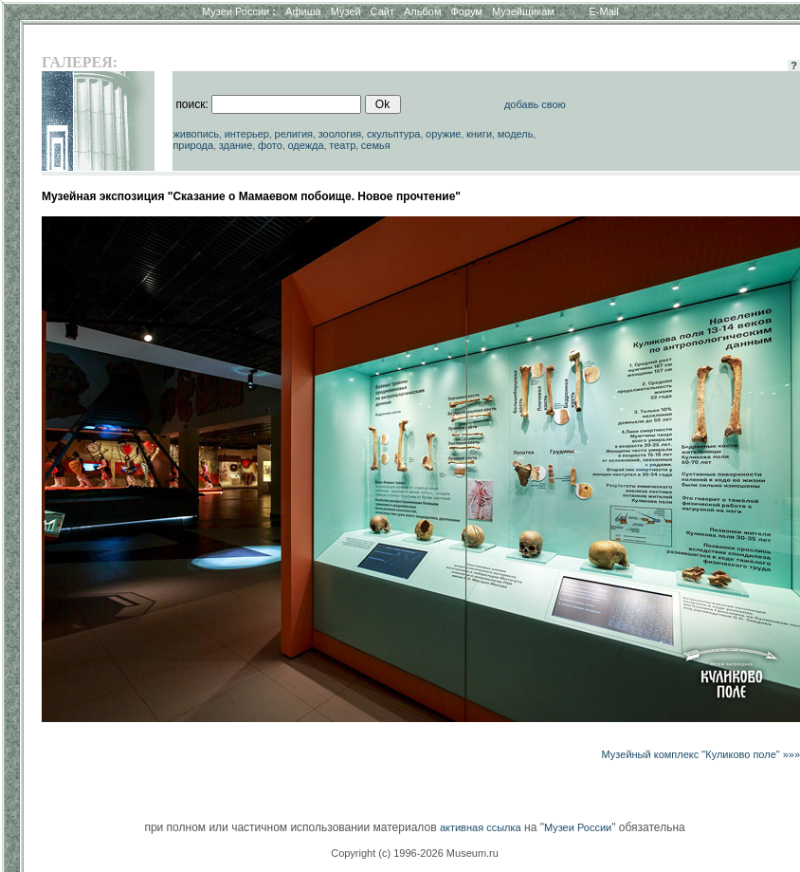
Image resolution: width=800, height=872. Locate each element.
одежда (305, 145)
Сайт (382, 11)
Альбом (422, 11)
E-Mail (604, 11)
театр (342, 145)
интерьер (247, 133)
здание (236, 145)
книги (479, 133)
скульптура (394, 133)
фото (270, 145)
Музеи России (239, 11)
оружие (443, 133)
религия (294, 133)
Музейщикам (523, 11)
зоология (340, 133)
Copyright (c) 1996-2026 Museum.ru (415, 853)
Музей (346, 11)
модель (516, 133)
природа (193, 145)
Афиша (303, 11)
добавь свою (535, 104)
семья (376, 145)
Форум (466, 11)
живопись (196, 133)
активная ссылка (480, 827)
